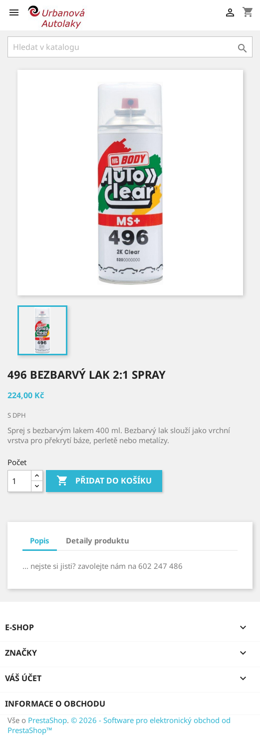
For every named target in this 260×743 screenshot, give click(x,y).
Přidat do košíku (104, 481)
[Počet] (19, 481)
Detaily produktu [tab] (97, 540)
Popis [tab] (39, 540)
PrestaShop (47, 720)
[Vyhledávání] (130, 46)
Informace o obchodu (55, 703)
